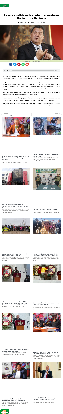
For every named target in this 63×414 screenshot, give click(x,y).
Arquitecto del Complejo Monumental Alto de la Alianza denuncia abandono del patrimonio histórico (15, 158)
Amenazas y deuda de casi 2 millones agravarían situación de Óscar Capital (13, 399)
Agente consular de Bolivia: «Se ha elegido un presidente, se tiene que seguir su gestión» (46, 254)
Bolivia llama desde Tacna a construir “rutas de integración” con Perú (46, 303)
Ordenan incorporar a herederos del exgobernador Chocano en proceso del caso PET (15, 206)
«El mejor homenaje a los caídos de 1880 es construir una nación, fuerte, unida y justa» (15, 302)
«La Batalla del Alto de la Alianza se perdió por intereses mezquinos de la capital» (47, 398)
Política (38, 22)
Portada (43, 22)
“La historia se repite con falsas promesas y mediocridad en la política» (15, 350)
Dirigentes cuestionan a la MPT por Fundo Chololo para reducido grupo (45, 352)
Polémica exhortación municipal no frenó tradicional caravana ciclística (14, 254)
